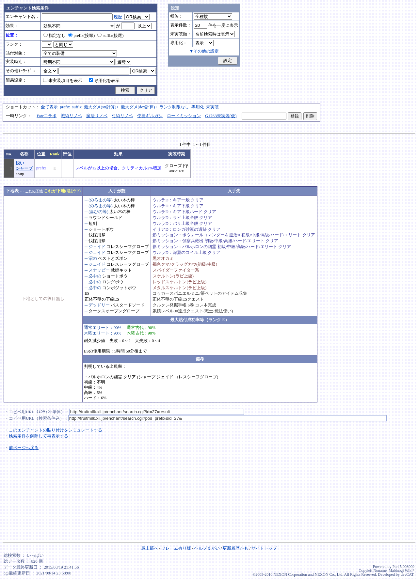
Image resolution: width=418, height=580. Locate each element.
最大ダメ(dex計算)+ (139, 107)
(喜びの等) (98, 212)
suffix (77, 107)
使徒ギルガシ (150, 116)
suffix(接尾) (110, 35)
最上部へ (149, 548)
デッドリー (99, 305)
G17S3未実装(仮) (220, 116)
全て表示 (49, 107)
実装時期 (176, 154)
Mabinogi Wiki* (401, 570)
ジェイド (96, 246)
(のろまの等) (100, 200)
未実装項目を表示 (62, 80)
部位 (67, 154)
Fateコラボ (46, 116)
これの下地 (34, 191)
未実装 (212, 107)
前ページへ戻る (24, 448)
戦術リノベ (71, 116)
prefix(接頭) (81, 35)
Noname (380, 570)
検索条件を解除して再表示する (38, 436)
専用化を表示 (104, 80)
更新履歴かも (235, 548)
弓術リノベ (122, 116)
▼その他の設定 (204, 51)
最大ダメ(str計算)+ (101, 107)
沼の (92, 258)
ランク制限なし (174, 107)
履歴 (118, 17)
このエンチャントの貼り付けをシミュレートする (55, 430)
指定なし (54, 35)
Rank (54, 154)
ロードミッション (184, 116)
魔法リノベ (96, 116)
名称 (24, 154)
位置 (41, 154)
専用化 (197, 107)
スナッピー (99, 270)
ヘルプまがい (207, 548)
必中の (94, 276)
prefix (65, 107)
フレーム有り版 (176, 548)
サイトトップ (264, 548)
